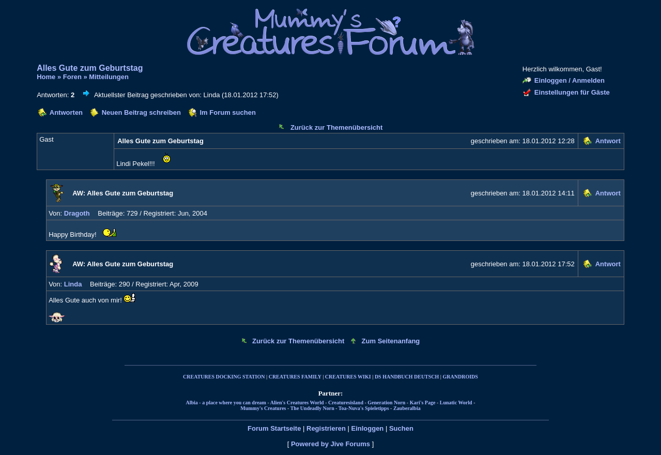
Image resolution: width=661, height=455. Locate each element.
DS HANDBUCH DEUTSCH (407, 377)
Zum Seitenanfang (391, 341)
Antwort (608, 141)
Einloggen (367, 428)
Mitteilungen (109, 77)
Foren (72, 77)
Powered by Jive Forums (330, 444)
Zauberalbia (407, 408)
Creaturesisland (345, 402)
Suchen (401, 428)
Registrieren (326, 428)
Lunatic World (456, 402)
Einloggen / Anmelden (569, 80)
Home (46, 77)
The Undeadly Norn (312, 408)
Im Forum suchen (227, 112)
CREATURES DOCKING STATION (224, 377)
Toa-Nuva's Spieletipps (364, 408)
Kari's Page (423, 402)
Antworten (66, 112)
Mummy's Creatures (263, 408)
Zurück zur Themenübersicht (336, 127)
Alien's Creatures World (297, 402)
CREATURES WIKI (348, 377)
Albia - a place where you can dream (226, 402)
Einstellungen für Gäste (572, 92)
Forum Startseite (274, 428)
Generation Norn (386, 402)
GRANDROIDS (460, 377)
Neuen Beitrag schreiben (141, 112)
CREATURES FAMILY (295, 377)
